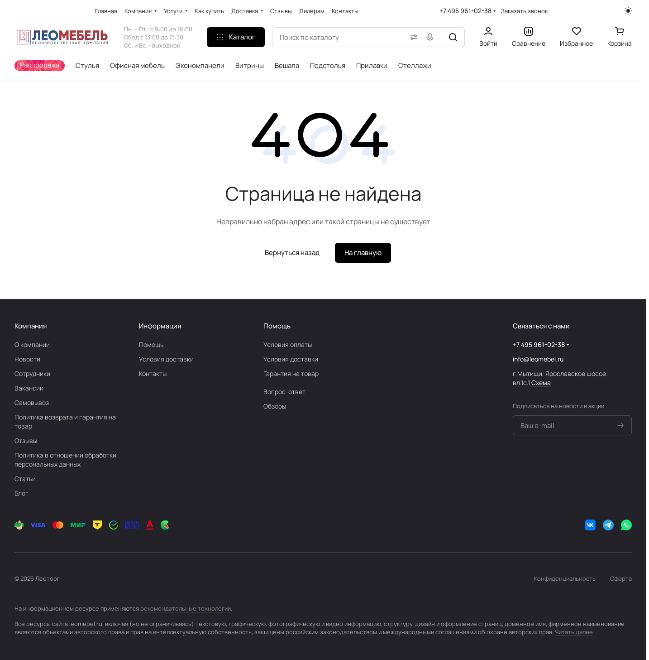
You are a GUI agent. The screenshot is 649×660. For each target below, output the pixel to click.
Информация (160, 326)
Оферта (621, 578)
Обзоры (274, 406)
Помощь (151, 344)
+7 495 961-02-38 (465, 10)
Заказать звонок (524, 11)
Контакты (153, 373)
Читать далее (574, 632)
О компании (32, 344)
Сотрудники (32, 373)
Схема (541, 382)
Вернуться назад (292, 252)
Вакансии (28, 388)
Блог (21, 493)
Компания (30, 326)
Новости (27, 359)
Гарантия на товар (291, 373)
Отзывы (25, 440)
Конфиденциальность (565, 578)
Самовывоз (31, 402)
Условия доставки (166, 359)
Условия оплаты (287, 344)
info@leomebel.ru (538, 359)
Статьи (25, 478)
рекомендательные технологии (185, 608)
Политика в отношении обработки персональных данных (65, 459)
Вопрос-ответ (284, 391)
